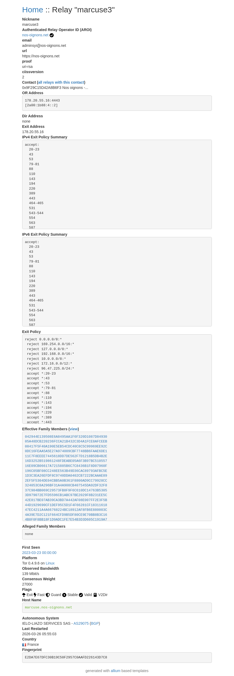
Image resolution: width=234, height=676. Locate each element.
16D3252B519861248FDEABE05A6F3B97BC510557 (66, 461)
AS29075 (81, 623)
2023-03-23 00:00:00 (39, 553)
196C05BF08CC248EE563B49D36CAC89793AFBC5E (66, 471)
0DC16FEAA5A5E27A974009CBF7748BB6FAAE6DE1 (66, 451)
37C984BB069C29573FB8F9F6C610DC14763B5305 (66, 490)
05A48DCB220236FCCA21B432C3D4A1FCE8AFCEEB (66, 441)
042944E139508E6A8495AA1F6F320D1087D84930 (66, 437)
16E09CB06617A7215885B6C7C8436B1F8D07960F (66, 466)
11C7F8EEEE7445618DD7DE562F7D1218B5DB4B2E (66, 456)
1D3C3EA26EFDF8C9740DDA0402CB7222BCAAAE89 (66, 476)
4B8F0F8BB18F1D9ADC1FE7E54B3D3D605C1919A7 (66, 520)
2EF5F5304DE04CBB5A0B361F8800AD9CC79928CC (66, 481)
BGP (95, 623)
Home (32, 9)
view (74, 429)
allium (115, 671)
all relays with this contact (61, 82)
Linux (50, 563)
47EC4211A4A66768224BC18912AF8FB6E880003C (66, 510)
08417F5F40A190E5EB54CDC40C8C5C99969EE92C (66, 446)
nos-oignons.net (35, 35)
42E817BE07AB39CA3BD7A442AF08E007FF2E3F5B (66, 500)
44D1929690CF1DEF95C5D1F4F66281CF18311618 (66, 505)
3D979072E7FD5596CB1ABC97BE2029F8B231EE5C (66, 495)
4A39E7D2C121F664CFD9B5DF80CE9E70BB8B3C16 (66, 515)
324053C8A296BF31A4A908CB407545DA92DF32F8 (66, 485)
